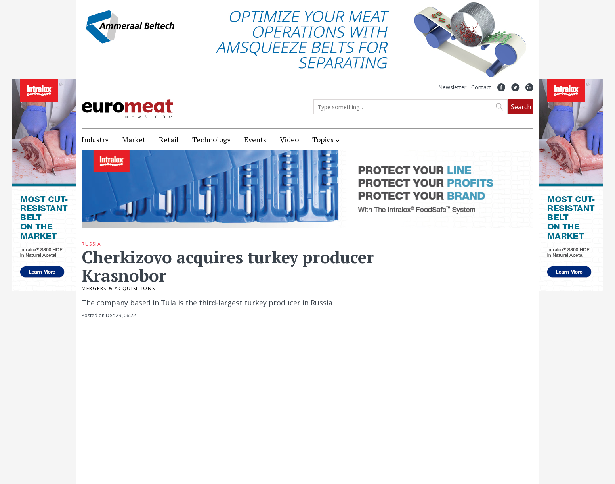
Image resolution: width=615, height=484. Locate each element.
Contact (481, 87)
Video (289, 139)
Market (133, 139)
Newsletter (452, 87)
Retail (169, 139)
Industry (95, 139)
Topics (323, 139)
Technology (211, 139)
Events (255, 139)
